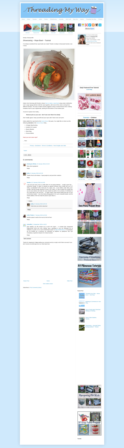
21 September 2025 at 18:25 (39, 224)
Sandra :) (29, 182)
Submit (82, 19)
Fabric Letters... (98, 138)
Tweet (25, 150)
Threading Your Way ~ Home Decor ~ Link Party (93, 294)
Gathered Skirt (44, 32)
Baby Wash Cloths (81, 179)
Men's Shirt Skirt (82, 169)
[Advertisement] (89, 73)
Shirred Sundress (90, 148)
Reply (28, 168)
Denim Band (53, 32)
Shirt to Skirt (70, 32)
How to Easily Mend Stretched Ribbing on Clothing (93, 310)
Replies (30, 201)
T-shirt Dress (89, 128)
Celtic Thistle (30, 215)
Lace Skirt (90, 179)
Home (23, 19)
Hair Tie (90, 169)
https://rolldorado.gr (60, 229)
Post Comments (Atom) (35, 287)
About (28, 19)
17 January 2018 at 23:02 (40, 215)
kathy (28, 173)
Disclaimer (38, 145)
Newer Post (26, 281)
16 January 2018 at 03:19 (40, 204)
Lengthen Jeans (90, 138)
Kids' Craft (68, 19)
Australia (61, 19)
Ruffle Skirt (28, 32)
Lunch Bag (89, 89)
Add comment (27, 238)
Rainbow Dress (98, 148)
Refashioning (53, 19)
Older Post (69, 281)
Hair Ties (81, 148)
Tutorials (34, 19)
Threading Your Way (91, 19)
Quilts (40, 19)
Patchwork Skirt (36, 32)
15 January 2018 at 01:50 (36, 173)
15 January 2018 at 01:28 (43, 164)
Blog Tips (75, 19)
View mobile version (48, 283)
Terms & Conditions (47, 145)
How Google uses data (59, 145)
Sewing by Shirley (31, 164)
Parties (46, 19)
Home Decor (45, 121)
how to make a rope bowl (52, 103)
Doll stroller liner (82, 128)
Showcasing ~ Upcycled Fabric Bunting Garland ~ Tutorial (93, 326)
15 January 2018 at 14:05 (38, 182)
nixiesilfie (29, 224)
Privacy (100, 19)
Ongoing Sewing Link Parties (92, 41)
